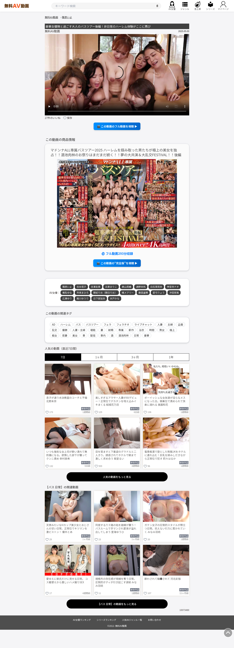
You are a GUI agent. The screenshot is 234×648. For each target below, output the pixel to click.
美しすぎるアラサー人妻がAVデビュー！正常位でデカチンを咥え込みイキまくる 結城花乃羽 (116, 401)
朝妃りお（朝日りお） (105, 292)
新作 (131, 330)
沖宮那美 (174, 292)
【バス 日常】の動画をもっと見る (116, 604)
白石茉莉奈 (156, 286)
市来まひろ (82, 292)
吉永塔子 (81, 286)
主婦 (170, 324)
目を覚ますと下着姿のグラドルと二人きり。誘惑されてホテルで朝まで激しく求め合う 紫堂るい (115, 455)
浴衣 (141, 330)
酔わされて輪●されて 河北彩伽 (162, 579)
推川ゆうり (82, 298)
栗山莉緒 (126, 286)
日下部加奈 (99, 298)
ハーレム (65, 324)
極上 (172, 330)
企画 (180, 324)
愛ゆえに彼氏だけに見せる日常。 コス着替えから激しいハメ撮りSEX (67, 580)
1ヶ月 (99, 357)
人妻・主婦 (78, 330)
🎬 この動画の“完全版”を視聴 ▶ (117, 263)
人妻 (160, 324)
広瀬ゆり (67, 298)
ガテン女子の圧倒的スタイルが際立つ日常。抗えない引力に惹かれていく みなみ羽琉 (164, 528)
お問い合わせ (154, 619)
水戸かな (114, 298)
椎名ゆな (67, 292)
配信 (92, 335)
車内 (103, 335)
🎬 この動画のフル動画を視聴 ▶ (117, 126)
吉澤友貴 (95, 286)
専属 (121, 330)
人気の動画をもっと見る (117, 477)
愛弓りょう (159, 292)
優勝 (64, 330)
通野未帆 (141, 286)
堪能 (92, 330)
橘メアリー (128, 292)
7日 (63, 357)
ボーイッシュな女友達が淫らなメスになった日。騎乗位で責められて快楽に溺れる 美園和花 (164, 401)
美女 (75, 335)
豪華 (146, 335)
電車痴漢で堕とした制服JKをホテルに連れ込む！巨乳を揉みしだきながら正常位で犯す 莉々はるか (165, 455)
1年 (171, 357)
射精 (110, 330)
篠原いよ (67, 286)
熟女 (162, 330)
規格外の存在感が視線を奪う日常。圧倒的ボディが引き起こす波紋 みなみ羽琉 (116, 582)
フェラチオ (122, 324)
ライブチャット (143, 324)
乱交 (54, 330)
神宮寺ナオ (173, 286)
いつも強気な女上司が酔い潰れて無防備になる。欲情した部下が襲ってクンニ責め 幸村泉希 (66, 455)
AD (53, 324)
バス (78, 324)
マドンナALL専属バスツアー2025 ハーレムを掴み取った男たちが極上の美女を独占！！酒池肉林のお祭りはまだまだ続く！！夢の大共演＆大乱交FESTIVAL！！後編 (115, 152)
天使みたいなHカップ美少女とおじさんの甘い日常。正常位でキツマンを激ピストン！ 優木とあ (67, 528)
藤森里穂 (143, 292)
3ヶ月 (135, 357)
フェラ (107, 324)
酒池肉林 (123, 335)
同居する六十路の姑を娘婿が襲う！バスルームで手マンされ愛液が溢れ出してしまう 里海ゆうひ (115, 528)
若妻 (64, 335)
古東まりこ (111, 286)
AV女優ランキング (82, 619)
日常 (136, 335)
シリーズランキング (106, 619)
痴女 (54, 335)
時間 (151, 330)
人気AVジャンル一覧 (132, 619)
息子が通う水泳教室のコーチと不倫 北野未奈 (66, 399)
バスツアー (92, 324)
